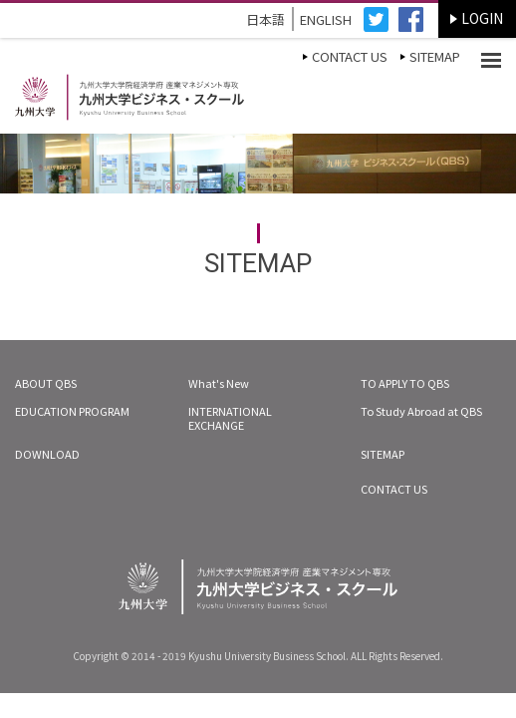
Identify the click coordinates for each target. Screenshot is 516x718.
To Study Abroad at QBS (421, 411)
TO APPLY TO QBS (405, 383)
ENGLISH (326, 19)
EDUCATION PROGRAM (72, 411)
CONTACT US (349, 56)
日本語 (265, 19)
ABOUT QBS (46, 383)
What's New (218, 383)
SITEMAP (434, 56)
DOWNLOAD (47, 454)
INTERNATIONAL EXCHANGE (230, 418)
